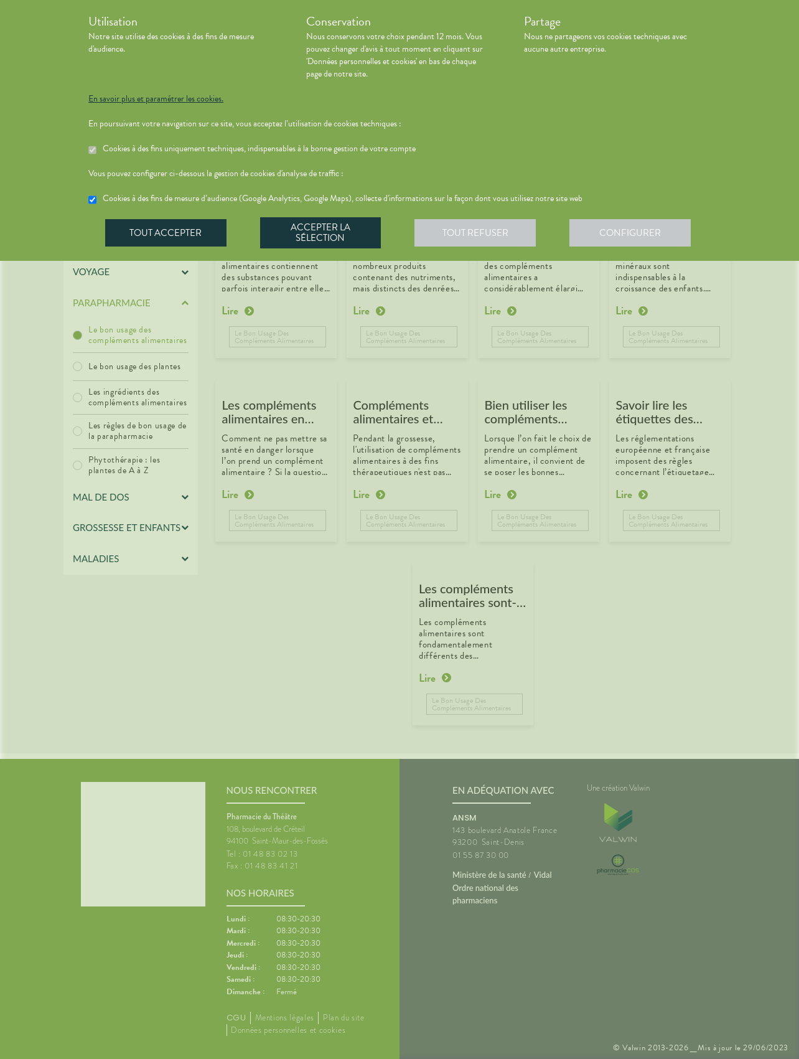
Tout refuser (477, 232)
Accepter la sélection (322, 233)
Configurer (632, 232)
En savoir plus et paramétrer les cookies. (155, 99)
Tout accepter (166, 232)
